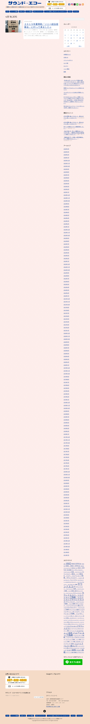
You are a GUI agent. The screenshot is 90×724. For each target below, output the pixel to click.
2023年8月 (66, 241)
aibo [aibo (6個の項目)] (65, 563)
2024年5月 (66, 215)
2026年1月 (66, 157)
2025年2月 (66, 189)
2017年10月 (67, 443)
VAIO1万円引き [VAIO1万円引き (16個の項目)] (76, 564)
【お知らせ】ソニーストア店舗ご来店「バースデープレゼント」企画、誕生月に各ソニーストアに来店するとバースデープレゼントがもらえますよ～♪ (74, 83)
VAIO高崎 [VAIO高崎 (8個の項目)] (69, 570)
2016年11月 (67, 474)
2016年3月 (66, 497)
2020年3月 (66, 359)
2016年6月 (66, 489)
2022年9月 (66, 273)
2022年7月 (66, 278)
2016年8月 (66, 483)
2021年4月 (66, 322)
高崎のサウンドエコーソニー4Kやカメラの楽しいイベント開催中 (44, 718)
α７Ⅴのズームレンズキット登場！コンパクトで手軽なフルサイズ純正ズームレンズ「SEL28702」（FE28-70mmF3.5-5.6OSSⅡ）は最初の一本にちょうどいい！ (74, 100)
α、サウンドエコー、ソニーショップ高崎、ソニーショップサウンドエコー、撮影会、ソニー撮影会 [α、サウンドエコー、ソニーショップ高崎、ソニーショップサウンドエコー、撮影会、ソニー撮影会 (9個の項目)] (74, 572)
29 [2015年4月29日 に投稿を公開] (71, 43)
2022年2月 (66, 293)
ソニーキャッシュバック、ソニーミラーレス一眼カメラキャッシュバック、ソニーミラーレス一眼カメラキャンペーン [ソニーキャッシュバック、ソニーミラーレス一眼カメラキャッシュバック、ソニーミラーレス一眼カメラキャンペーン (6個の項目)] (74, 622)
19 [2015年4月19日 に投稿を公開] (83, 38)
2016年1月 (66, 503)
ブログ (70, 11)
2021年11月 (67, 301)
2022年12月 (67, 264)
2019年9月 (66, 376)
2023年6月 (66, 247)
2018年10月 (67, 408)
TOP (7, 11)
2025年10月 (67, 166)
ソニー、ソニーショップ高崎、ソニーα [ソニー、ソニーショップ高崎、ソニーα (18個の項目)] (74, 612)
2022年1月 (66, 296)
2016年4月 (66, 494)
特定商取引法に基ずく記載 (53, 706)
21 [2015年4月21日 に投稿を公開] (68, 40)
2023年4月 (66, 252)
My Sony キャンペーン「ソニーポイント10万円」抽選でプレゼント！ (74, 106)
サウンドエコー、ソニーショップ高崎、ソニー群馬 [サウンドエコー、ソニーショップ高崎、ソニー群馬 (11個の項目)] (74, 603)
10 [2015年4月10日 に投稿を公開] (77, 35)
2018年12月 (67, 402)
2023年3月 (66, 255)
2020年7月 (66, 348)
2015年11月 (67, 509)
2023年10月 (67, 235)
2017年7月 (66, 451)
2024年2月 (66, 224)
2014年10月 (67, 546)
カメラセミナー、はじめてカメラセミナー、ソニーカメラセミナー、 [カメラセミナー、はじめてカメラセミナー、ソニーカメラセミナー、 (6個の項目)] (74, 582)
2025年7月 (66, 175)
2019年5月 (66, 388)
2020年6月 (66, 350)
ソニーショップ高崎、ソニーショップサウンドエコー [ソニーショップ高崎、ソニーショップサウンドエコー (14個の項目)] (74, 637)
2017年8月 (66, 448)
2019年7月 (66, 382)
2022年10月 (67, 270)
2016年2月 (66, 500)
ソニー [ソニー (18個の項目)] (82, 609)
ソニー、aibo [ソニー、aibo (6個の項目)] (72, 611)
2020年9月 (66, 342)
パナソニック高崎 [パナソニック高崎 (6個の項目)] (70, 652)
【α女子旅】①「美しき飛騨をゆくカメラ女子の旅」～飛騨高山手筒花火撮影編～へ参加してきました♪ (74, 132)
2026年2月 (66, 154)
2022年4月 (66, 287)
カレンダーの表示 (38, 697)
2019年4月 (66, 391)
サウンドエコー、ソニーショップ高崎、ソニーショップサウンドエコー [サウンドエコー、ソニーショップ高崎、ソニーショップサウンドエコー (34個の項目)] (74, 597)
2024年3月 (66, 221)
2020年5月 (66, 353)
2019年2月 (66, 396)
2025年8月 (66, 172)
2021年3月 (66, 324)
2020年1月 (66, 365)
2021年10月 (67, 304)
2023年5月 (66, 250)
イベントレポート (68, 60)
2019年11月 (67, 371)
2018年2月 (66, 431)
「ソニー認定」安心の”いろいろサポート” (55, 11)
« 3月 (68, 46)
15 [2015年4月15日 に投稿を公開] (71, 38)
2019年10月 (67, 373)
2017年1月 (66, 468)
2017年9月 (66, 445)
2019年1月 (66, 399)
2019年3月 (66, 394)
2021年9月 (66, 307)
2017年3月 (66, 463)
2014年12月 (67, 540)
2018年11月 (67, 405)
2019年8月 (66, 379)
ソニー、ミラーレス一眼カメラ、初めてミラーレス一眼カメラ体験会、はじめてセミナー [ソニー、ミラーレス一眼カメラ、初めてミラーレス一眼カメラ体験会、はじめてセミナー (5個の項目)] (74, 616)
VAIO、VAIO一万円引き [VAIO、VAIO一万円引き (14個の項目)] (73, 566)
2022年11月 (67, 267)
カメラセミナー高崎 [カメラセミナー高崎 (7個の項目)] (72, 584)
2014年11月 (67, 543)
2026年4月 (66, 149)
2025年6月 (66, 178)
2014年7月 (66, 555)
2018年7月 (66, 417)
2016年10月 (67, 477)
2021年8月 (66, 310)
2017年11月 (67, 440)
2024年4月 (66, 218)
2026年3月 (66, 152)
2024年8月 (66, 206)
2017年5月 (66, 457)
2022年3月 (66, 290)
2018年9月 (66, 411)
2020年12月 (67, 333)
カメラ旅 (66, 63)
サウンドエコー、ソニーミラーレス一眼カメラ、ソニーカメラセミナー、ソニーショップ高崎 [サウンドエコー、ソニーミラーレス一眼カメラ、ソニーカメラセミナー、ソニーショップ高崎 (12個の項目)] (74, 606)
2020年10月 (67, 339)
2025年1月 (66, 192)
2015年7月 (66, 520)
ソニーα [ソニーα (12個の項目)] (66, 611)
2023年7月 (66, 244)
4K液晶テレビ (67, 54)
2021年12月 (67, 299)
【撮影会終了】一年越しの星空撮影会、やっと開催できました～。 (74, 138)
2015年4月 (66, 529)
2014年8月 (66, 552)
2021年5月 (66, 319)
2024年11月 (67, 198)
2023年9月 (66, 238)
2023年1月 (66, 261)
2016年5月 (66, 492)
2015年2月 (66, 535)
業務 (65, 71)
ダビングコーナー (38, 11)
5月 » (80, 46)
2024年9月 (66, 204)
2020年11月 (67, 336)
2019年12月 (67, 368)
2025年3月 (66, 186)
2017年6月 (66, 454)
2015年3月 (66, 532)
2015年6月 (66, 523)
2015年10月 (67, 512)
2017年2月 (66, 466)
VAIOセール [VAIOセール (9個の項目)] (74, 568)
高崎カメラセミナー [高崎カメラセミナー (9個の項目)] (79, 652)
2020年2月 (66, 362)
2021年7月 (66, 313)
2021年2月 (66, 327)
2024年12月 (67, 195)
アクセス (76, 11)
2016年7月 (66, 486)
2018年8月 (66, 414)
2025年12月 (67, 160)
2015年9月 (66, 515)
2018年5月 (66, 422)
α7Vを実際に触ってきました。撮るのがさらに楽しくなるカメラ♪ (74, 117)
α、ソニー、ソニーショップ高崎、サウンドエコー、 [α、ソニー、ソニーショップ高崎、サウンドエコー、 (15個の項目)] (73, 577)
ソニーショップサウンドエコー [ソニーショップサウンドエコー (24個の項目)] (74, 627)
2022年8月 (66, 276)
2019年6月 (66, 385)
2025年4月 (66, 183)
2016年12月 (67, 471)
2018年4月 (66, 425)
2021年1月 (66, 330)
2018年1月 (66, 434)
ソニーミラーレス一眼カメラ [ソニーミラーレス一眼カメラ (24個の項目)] (73, 644)
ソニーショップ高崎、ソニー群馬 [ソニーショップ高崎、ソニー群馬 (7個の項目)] (73, 639)
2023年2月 (66, 258)
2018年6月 (66, 420)
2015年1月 (66, 538)
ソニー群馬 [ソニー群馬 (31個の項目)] (71, 650)
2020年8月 (66, 345)
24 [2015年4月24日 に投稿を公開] (77, 40)
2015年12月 (67, 506)
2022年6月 (66, 281)
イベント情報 (14, 11)
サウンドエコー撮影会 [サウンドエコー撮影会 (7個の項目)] (74, 609)
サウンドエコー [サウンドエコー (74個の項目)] (73, 585)
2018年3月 (66, 428)
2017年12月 (67, 437)
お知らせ (22, 11)
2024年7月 (66, 209)
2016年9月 (66, 480)
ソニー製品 (29, 11)
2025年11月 (67, 163)
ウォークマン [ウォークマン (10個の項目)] (73, 580)
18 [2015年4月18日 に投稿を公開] (80, 38)
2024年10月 (67, 201)
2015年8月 (66, 517)
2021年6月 (66, 316)
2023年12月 (67, 229)
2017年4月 (66, 460)
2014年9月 (66, 549)
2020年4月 (66, 356)
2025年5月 (66, 180)
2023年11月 (67, 232)
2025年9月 (66, 169)
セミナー (66, 66)
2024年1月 (66, 226)
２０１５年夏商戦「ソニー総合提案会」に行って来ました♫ (41, 25)
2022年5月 (66, 284)
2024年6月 (66, 212)
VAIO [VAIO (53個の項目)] (68, 563)
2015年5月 (66, 526)
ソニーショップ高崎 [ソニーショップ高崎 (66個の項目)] (74, 634)
